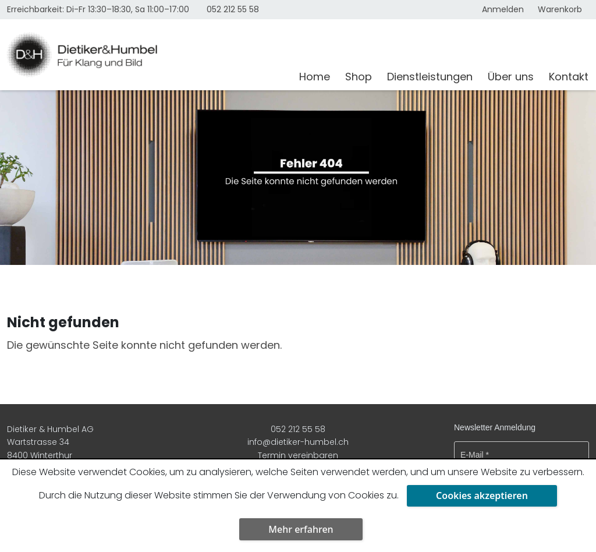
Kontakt (568, 76)
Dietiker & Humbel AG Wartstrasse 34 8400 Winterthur (50, 442)
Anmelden (503, 9)
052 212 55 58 (233, 9)
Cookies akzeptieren (482, 495)
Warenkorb (560, 9)
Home (314, 76)
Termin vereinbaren (298, 455)
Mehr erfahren (300, 529)
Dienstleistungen (430, 76)
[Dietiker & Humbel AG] (146, 55)
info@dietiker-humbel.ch (298, 442)
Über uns (511, 76)
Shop (358, 76)
